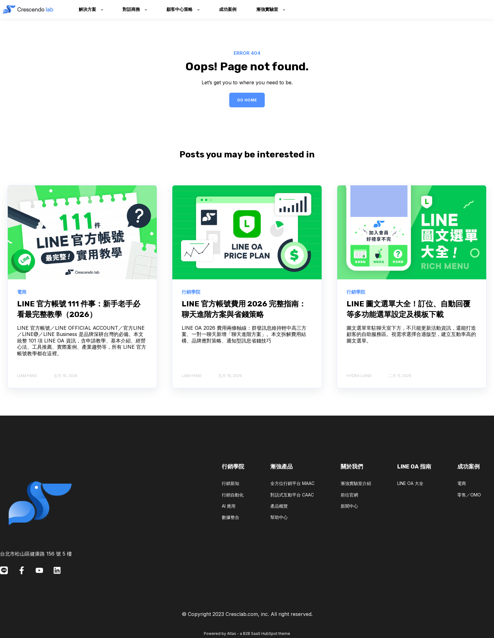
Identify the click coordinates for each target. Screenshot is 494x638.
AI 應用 (228, 506)
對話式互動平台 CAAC (292, 494)
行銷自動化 (233, 494)
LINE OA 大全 (410, 483)
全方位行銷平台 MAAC (292, 483)
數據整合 (230, 517)
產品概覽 (279, 506)
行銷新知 (230, 483)
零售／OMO (469, 494)
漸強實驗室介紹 (356, 483)
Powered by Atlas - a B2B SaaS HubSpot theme (247, 633)
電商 (461, 483)
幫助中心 (279, 517)
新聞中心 (349, 506)
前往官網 (349, 494)
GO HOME (247, 100)
